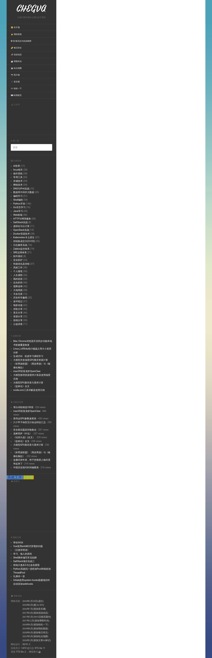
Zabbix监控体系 (21, 248)
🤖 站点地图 (16, 68)
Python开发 (19, 203)
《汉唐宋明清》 (21, 550)
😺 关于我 (15, 27)
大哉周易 (18, 290)
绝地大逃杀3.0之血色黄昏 (26, 565)
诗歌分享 (18, 309)
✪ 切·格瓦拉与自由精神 (21, 41)
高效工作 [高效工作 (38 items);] (14, 477)
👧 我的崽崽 (16, 34)
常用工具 (18, 177)
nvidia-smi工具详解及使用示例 (29, 390)
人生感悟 (18, 275)
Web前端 (18, 215)
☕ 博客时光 (16, 61)
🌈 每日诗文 (16, 48)
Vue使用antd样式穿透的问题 (28, 546)
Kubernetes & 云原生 (23, 237)
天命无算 (18, 294)
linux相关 (18, 169)
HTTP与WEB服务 (22, 218)
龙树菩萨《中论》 (22, 433)
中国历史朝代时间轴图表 (26, 467)
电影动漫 (18, 305)
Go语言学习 (19, 207)
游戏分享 (18, 320)
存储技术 (18, 181)
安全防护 (18, 260)
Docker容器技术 (21, 233)
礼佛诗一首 (19, 576)
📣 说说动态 (16, 54)
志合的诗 (18, 282)
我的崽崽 (18, 279)
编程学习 (18, 196)
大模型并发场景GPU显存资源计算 (30, 360)
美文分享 (18, 312)
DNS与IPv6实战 (21, 188)
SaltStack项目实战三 (24, 561)
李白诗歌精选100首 (23, 407)
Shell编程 (18, 199)
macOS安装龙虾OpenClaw (26, 371)
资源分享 (18, 316)
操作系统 (18, 173)
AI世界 (16, 166)
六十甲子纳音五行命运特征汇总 (29, 422)
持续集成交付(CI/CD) (24, 241)
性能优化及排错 (21, 264)
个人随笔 (18, 271)
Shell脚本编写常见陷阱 (25, 557)
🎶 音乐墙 (15, 82)
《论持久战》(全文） (24, 437)
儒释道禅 (18, 286)
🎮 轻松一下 (16, 88)
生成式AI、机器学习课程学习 (28, 356)
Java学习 (18, 211)
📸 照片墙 (15, 75)
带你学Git (18, 542)
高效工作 (18, 267)
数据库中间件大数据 (23, 192)
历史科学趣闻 (20, 297)
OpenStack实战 (21, 230)
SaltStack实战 (20, 222)
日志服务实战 (20, 245)
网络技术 (18, 184)
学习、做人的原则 (22, 553)
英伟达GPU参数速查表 (24, 418)
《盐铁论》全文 (21, 386)
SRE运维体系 (20, 252)
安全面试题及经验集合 (24, 429)
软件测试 (18, 256)
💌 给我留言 (16, 95)
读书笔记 (18, 301)
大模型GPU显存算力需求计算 (28, 382)
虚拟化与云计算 (21, 226)
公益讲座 (18, 324)
